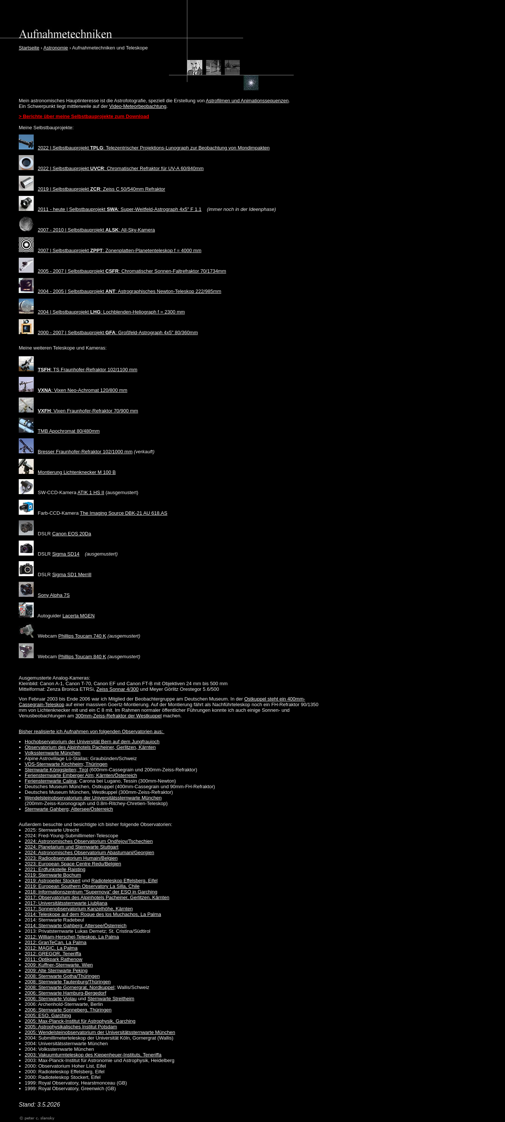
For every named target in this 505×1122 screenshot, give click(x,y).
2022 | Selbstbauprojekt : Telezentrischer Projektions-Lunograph (113, 148)
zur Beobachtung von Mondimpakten (229, 148)
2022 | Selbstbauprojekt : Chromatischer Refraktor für (103, 168)
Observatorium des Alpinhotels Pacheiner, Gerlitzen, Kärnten (90, 747)
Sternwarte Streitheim (110, 998)
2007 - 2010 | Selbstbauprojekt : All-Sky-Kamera (96, 230)
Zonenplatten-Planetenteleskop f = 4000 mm (153, 250)
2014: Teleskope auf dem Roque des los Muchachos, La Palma (93, 914)
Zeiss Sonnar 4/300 (117, 689)
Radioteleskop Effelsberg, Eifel (124, 880)
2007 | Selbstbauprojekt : (71, 250)
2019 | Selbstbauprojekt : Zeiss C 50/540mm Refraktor (101, 189)
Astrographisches (137, 291)
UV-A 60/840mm (186, 168)
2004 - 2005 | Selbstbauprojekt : (78, 291)
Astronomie (55, 48)
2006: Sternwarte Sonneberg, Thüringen (68, 1010)
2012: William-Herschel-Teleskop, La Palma (72, 937)
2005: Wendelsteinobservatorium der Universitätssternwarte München (100, 1032)
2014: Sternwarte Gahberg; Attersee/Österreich (76, 925)
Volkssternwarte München (53, 753)
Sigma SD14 (65, 554)
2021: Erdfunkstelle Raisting (55, 869)
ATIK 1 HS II (91, 492)
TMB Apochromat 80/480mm (69, 431)
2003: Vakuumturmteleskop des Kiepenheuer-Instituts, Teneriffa (93, 1055)
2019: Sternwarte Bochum (53, 875)
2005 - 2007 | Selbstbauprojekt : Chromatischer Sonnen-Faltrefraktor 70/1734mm (132, 271)
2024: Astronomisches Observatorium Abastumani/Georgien (89, 852)
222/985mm (207, 291)
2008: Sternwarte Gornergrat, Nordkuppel (69, 987)
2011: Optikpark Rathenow (53, 959)
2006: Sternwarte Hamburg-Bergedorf (65, 993)
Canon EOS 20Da (71, 533)
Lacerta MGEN (79, 616)
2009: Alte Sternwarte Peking (56, 970)
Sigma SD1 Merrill (71, 574)
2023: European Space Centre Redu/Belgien (73, 864)
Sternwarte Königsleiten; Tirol (56, 769)
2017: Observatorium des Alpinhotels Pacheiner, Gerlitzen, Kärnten (97, 897)
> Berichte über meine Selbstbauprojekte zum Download (84, 116)
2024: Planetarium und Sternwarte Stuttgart (71, 847)
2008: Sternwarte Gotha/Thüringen (62, 976)
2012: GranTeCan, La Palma (56, 942)
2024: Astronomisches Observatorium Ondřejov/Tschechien (89, 841)
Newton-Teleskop (175, 291)
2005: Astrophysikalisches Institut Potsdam (71, 1026)
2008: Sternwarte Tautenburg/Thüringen (68, 982)
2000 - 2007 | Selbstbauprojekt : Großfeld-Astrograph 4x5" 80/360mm (118, 332)
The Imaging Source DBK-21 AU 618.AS (123, 513)
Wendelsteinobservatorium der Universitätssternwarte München (93, 798)
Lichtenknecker (81, 472)
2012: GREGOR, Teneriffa (53, 953)
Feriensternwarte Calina (50, 781)
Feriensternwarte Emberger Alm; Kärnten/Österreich (81, 775)
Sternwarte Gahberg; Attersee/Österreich (69, 809)
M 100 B (107, 472)
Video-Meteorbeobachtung (137, 106)
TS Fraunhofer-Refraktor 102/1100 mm (95, 369)
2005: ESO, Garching (48, 1015)
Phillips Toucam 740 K (82, 636)
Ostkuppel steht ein (265, 699)
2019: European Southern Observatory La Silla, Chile (82, 886)
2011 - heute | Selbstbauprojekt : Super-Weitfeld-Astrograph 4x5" (113, 209)
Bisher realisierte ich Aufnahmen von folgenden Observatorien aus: (91, 731)
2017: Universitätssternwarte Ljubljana (66, 903)
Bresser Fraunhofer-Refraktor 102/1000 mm (85, 451)
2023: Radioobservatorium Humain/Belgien (71, 858)
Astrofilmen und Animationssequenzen (247, 100)
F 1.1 (195, 209)
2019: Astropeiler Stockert (53, 880)
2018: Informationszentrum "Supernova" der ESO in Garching (91, 892)
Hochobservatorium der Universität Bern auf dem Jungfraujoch (92, 741)
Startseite (29, 48)
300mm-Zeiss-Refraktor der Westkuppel (118, 716)
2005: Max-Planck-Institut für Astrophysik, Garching (80, 1021)
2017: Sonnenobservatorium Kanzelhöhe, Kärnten (79, 908)
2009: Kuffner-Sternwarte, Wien (59, 965)
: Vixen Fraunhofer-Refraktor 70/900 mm (88, 411)
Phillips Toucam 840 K (82, 656)
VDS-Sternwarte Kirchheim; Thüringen (66, 764)
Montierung (51, 472)
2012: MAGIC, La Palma (51, 948)
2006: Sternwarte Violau (51, 998)
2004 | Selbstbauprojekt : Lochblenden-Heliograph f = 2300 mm (111, 312)
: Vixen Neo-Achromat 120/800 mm (82, 390)
